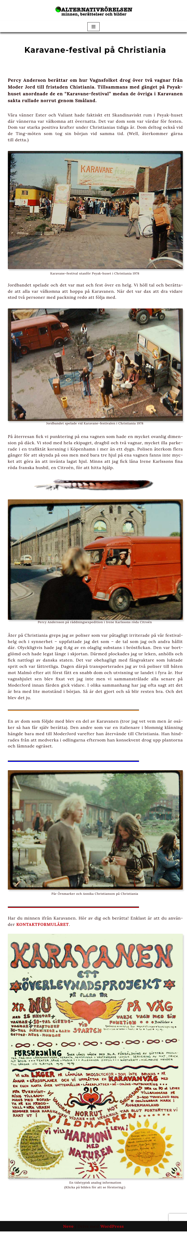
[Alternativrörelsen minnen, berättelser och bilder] (94, 10)
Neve (68, 1227)
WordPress (112, 1227)
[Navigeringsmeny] (93, 26)
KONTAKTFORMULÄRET (42, 925)
